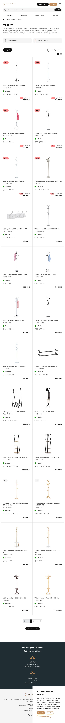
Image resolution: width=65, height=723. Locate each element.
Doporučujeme (54, 50)
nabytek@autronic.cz (32, 666)
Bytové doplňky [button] (40, 16)
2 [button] (33, 621)
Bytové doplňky (10, 19)
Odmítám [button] (49, 713)
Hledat (58, 10)
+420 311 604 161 (32, 664)
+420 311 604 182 (32, 681)
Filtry (7, 50)
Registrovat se (42, 4)
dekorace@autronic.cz (32, 683)
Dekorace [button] (24, 16)
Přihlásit (53, 4)
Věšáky (19, 19)
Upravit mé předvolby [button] (43, 716)
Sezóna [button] (55, 16)
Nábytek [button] (9, 16)
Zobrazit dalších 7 (32, 628)
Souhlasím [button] (41, 713)
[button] (60, 4)
